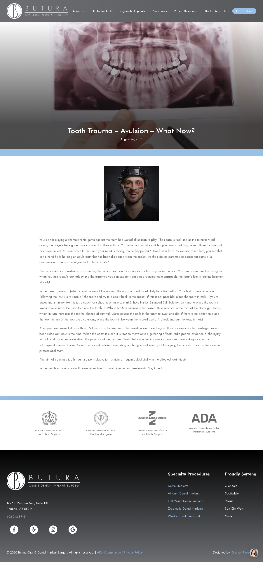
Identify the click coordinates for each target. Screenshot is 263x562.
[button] (80, 11)
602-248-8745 (16, 516)
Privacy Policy (133, 552)
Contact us (244, 11)
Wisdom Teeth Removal (184, 516)
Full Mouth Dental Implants (185, 501)
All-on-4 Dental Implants (184, 493)
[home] (37, 11)
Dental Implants (178, 486)
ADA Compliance (109, 552)
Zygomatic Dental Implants (185, 508)
